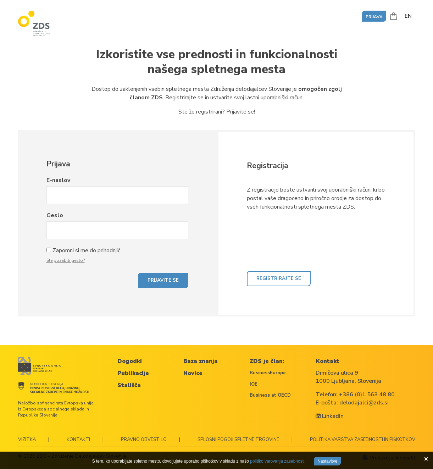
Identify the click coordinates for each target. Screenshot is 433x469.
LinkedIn (330, 416)
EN (408, 16)
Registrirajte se (278, 278)
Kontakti (78, 439)
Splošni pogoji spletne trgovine (238, 439)
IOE (253, 384)
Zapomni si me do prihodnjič (86, 250)
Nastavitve (327, 461)
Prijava (374, 17)
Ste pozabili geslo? (65, 260)
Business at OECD (270, 395)
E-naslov (58, 180)
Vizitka (27, 439)
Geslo (54, 215)
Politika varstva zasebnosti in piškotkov (362, 439)
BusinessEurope (268, 373)
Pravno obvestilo (144, 439)
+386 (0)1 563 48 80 (367, 394)
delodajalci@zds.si (364, 403)
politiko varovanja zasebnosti (277, 461)
